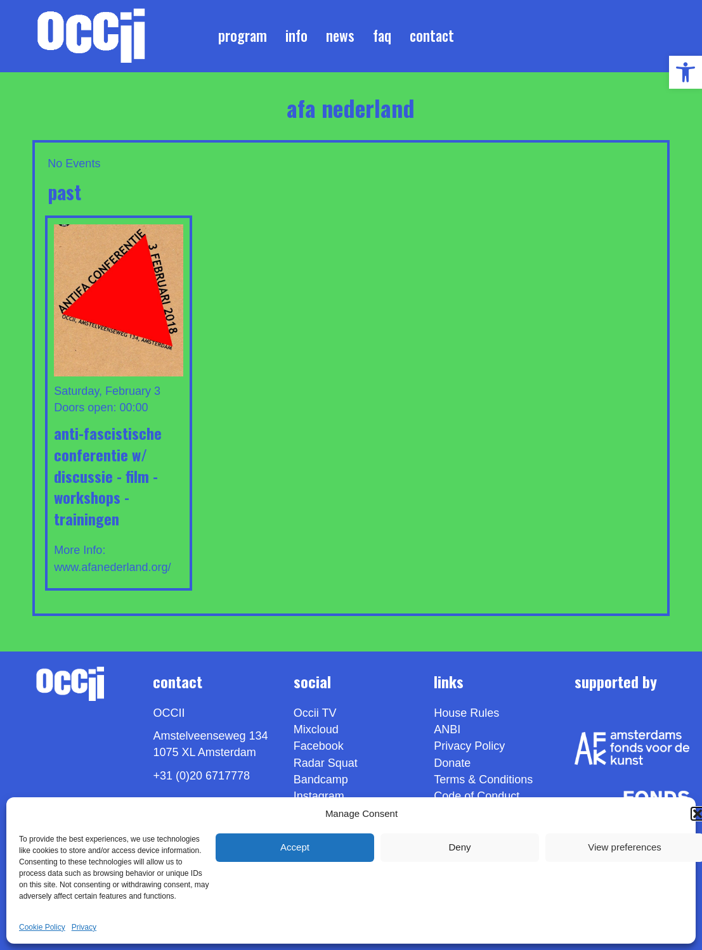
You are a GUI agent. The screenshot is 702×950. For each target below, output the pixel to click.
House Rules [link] (466, 713)
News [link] (340, 35)
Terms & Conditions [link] (483, 779)
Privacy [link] (84, 927)
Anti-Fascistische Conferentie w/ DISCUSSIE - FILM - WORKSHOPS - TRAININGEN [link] (108, 475)
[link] (685, 72)
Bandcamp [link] (321, 779)
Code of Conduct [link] (476, 796)
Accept (294, 847)
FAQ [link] (382, 35)
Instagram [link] (319, 796)
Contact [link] (432, 35)
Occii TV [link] (315, 713)
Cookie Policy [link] (42, 927)
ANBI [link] (447, 729)
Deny (459, 847)
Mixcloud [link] (316, 729)
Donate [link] (452, 763)
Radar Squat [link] (326, 763)
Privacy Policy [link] (469, 746)
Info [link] (296, 35)
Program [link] (242, 35)
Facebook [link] (319, 746)
